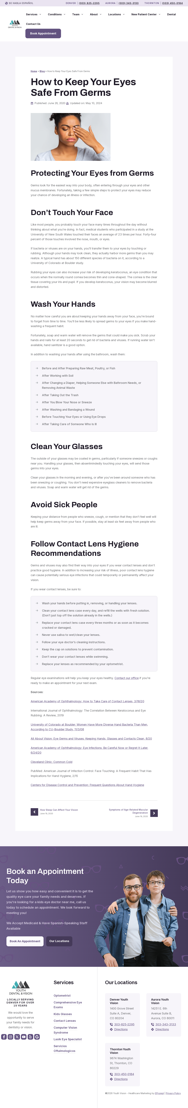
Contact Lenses (65, 1020)
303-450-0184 (124, 1074)
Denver (71, 3)
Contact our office (127, 678)
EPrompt (159, 1093)
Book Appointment (43, 33)
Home (34, 71)
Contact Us (33, 24)
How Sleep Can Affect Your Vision (59, 809)
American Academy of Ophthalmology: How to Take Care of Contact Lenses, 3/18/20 (87, 701)
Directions (121, 1029)
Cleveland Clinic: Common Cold (51, 762)
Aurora (110, 3)
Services (35, 14)
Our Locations (59, 941)
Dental (171, 14)
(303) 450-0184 (172, 3)
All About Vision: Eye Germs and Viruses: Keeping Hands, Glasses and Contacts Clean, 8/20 (91, 738)
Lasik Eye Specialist (68, 1039)
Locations (118, 14)
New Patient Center (147, 14)
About (97, 14)
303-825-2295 (124, 1024)
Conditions (58, 14)
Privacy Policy (173, 1093)
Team (79, 14)
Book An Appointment (25, 941)
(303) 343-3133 (129, 3)
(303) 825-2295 (89, 3)
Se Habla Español (21, 3)
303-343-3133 (165, 1024)
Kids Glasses (63, 1014)
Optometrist (62, 995)
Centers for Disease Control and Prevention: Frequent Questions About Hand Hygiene (87, 785)
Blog (42, 71)
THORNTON (151, 3)
